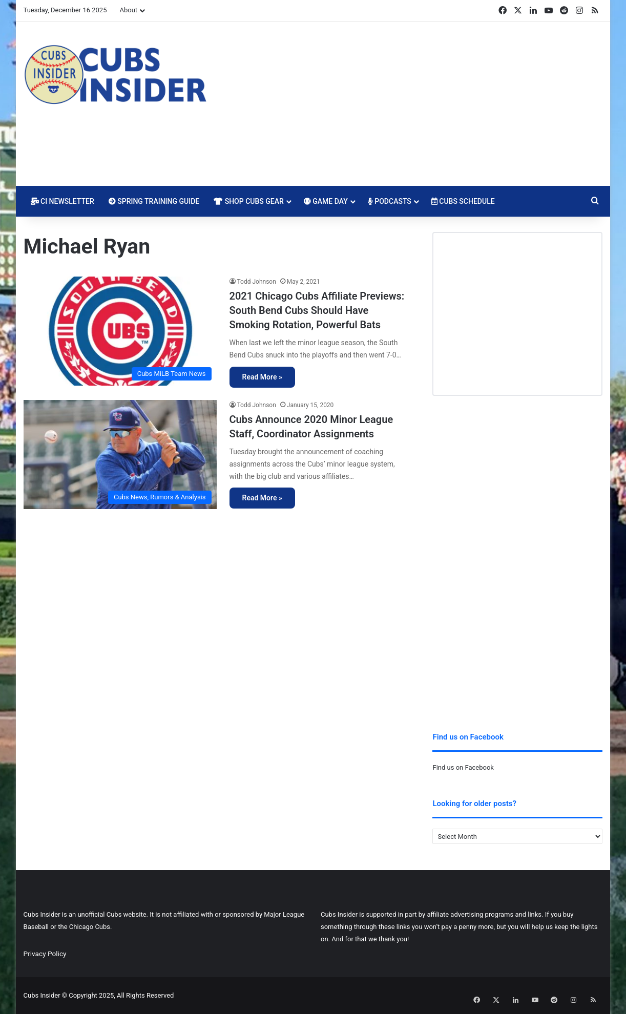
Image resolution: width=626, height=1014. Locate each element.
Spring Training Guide (154, 201)
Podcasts (389, 201)
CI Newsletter (62, 201)
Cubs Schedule (463, 201)
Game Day (326, 201)
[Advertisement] (412, 104)
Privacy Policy (45, 953)
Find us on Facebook (462, 767)
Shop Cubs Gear (249, 201)
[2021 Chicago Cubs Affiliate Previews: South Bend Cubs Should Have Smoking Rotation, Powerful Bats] (120, 331)
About (128, 10)
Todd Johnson (256, 281)
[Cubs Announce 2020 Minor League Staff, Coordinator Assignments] (120, 454)
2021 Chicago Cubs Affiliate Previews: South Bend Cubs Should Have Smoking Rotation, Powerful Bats (317, 310)
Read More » (262, 377)
